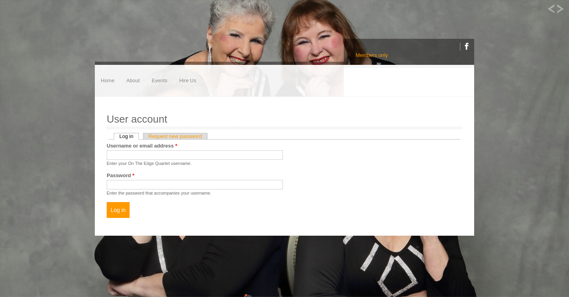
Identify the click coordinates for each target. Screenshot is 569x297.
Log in (129, 136)
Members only (372, 55)
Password (120, 175)
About (133, 80)
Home (108, 80)
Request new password (175, 136)
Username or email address (142, 146)
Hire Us (187, 80)
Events (160, 80)
